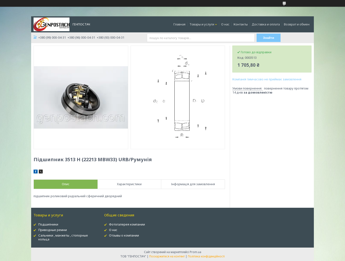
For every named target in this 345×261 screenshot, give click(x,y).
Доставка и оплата (266, 24)
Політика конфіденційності (206, 256)
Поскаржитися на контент (167, 256)
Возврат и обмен (297, 24)
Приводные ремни (52, 230)
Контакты (241, 24)
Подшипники (48, 224)
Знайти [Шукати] (268, 38)
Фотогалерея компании (127, 224)
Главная (179, 24)
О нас (225, 24)
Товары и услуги (202, 24)
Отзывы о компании (124, 235)
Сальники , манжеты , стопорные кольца (63, 237)
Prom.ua (195, 252)
